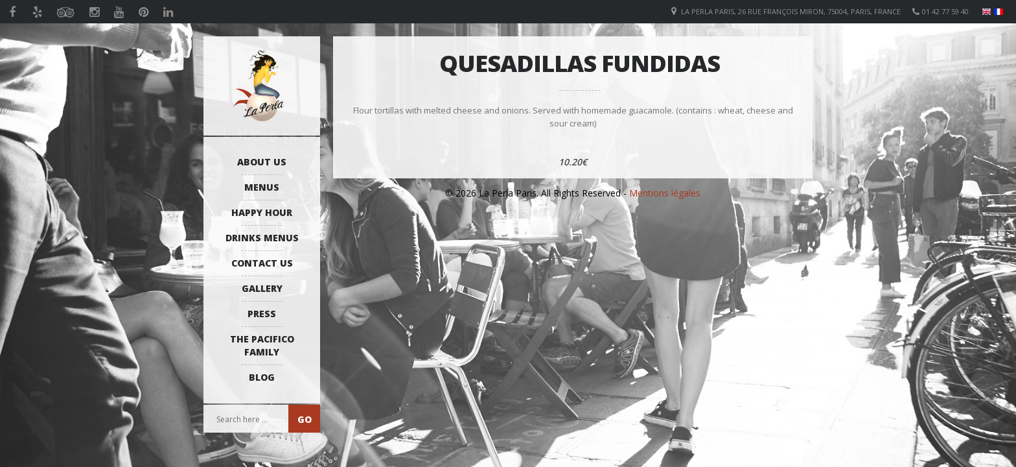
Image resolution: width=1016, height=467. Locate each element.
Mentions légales (664, 193)
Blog (262, 377)
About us (261, 162)
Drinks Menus (262, 238)
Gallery (262, 288)
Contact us (262, 263)
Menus (261, 187)
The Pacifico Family (262, 345)
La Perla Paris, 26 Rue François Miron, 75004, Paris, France (791, 11)
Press (262, 313)
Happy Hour (261, 212)
